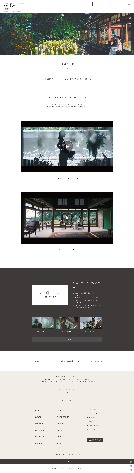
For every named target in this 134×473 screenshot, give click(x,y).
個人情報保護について (94, 425)
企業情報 (90, 421)
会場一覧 (67, 461)
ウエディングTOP (93, 409)
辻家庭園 (16, 11)
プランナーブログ (92, 429)
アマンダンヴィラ (74, 454)
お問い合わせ (91, 417)
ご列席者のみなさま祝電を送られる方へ (95, 439)
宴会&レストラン (92, 432)
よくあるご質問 (92, 413)
